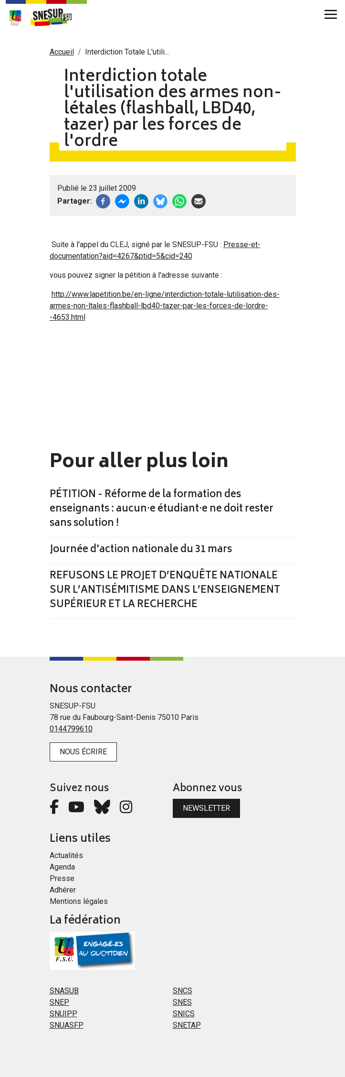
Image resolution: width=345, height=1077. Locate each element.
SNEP (59, 1002)
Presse (62, 878)
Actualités (66, 855)
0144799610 (71, 728)
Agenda (62, 866)
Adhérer (63, 889)
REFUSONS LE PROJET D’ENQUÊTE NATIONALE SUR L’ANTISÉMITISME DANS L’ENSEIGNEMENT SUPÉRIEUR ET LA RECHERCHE (165, 590)
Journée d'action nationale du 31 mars (141, 550)
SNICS (184, 1013)
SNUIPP (63, 1013)
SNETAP (187, 1025)
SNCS (182, 990)
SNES (182, 1002)
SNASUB (64, 990)
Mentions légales (79, 901)
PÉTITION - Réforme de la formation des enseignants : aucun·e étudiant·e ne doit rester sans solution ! (161, 509)
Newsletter (206, 808)
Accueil (62, 51)
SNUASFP (67, 1025)
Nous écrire (83, 751)
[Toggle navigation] (330, 14)
